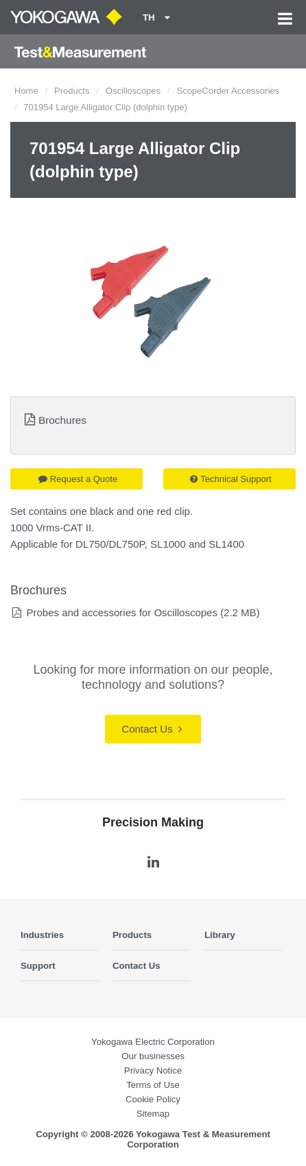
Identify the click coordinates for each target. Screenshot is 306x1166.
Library (219, 935)
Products (71, 91)
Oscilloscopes (133, 91)
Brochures (62, 420)
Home (26, 91)
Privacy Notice (153, 1070)
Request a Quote (77, 479)
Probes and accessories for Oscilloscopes (121, 612)
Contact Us (151, 729)
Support (38, 966)
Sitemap (153, 1113)
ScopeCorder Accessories (227, 91)
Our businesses (153, 1056)
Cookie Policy (153, 1099)
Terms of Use (153, 1085)
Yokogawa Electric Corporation (153, 1042)
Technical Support (230, 479)
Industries (42, 935)
